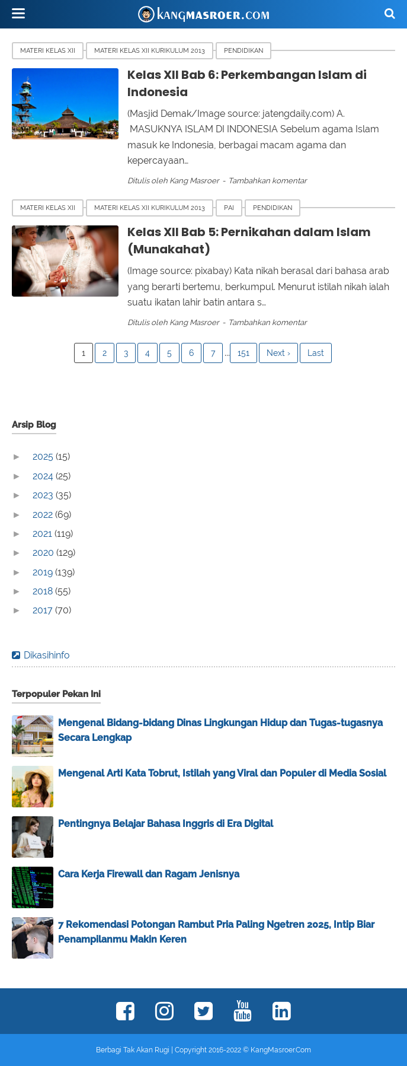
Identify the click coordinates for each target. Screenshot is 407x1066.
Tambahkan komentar (267, 180)
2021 (44, 533)
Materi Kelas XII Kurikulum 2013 (149, 51)
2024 (44, 476)
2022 (44, 514)
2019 (44, 572)
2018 (44, 591)
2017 (44, 610)
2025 (44, 456)
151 (243, 353)
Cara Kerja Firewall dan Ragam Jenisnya (148, 874)
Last (315, 353)
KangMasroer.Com (281, 1050)
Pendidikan (243, 51)
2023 (44, 495)
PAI (229, 208)
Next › (278, 353)
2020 (44, 552)
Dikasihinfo (47, 655)
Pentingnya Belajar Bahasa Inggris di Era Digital (165, 823)
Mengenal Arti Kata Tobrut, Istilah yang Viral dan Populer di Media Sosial (222, 773)
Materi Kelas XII (47, 51)
